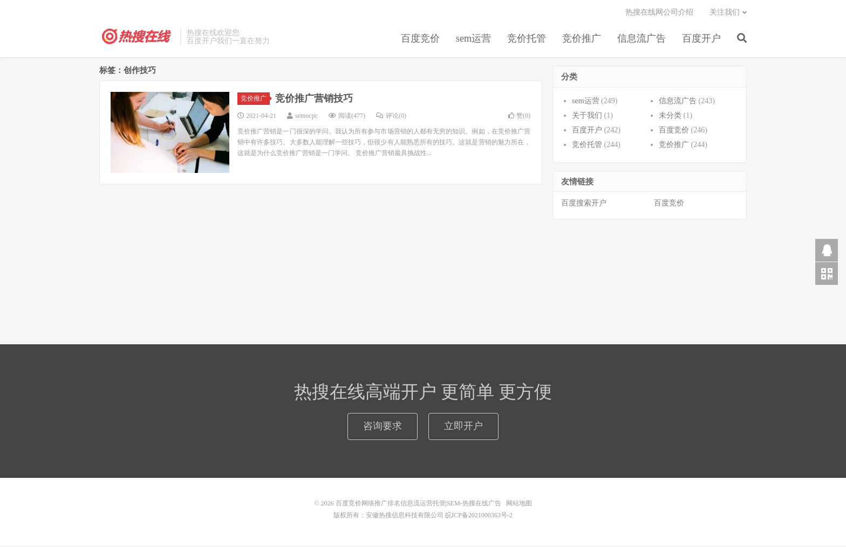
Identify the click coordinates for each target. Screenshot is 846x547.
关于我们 (587, 117)
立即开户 (463, 427)
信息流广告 (641, 40)
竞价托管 (526, 40)
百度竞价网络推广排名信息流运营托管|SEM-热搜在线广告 (137, 38)
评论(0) (391, 117)
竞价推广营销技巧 (314, 100)
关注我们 (724, 14)
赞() (519, 117)
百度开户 (701, 40)
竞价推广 (581, 40)
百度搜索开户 (583, 205)
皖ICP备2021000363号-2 (479, 517)
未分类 (670, 117)
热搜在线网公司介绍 (659, 14)
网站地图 (519, 505)
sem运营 (473, 40)
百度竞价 (420, 40)
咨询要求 (382, 427)
